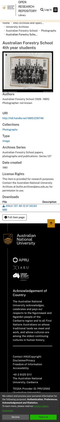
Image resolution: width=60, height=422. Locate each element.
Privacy (30, 360)
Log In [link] (48, 9)
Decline (16, 417)
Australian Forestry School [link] (22, 30)
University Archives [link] (17, 26)
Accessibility (21, 368)
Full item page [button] (14, 217)
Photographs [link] (48, 30)
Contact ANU (21, 356)
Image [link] (6, 141)
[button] (42, 10)
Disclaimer (19, 360)
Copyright (35, 356)
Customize (7, 410)
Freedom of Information (27, 364)
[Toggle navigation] (55, 9)
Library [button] (22, 15)
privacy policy (41, 406)
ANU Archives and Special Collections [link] (29, 23)
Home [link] (6, 23)
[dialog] (30, 407)
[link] (10, 129)
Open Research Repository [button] (27, 6)
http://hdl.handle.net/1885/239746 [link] (23, 118)
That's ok (43, 417)
